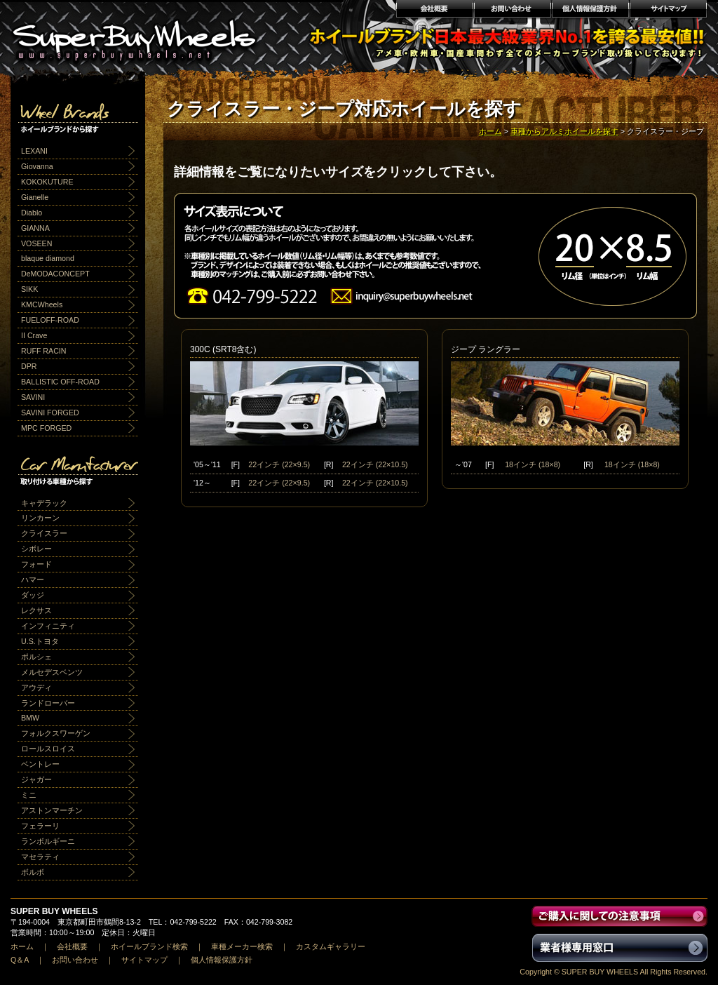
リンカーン (40, 518)
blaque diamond (47, 258)
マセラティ (40, 856)
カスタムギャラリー (330, 946)
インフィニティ (48, 626)
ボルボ (32, 872)
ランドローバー (48, 703)
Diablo (31, 212)
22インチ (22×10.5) (375, 464)
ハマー (32, 579)
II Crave (34, 335)
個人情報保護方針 (590, 10)
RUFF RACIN (44, 351)
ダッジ (32, 595)
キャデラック (44, 503)
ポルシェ (36, 656)
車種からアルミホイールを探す (564, 131)
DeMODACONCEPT (55, 273)
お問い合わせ (512, 10)
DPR (29, 366)
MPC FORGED (46, 428)
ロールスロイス (48, 748)
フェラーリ (40, 826)
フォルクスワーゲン (55, 733)
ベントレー (40, 764)
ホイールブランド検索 (149, 946)
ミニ (28, 795)
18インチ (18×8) (532, 464)
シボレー (36, 548)
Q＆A (20, 960)
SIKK (29, 289)
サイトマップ (668, 10)
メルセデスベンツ (52, 672)
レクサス (36, 610)
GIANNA (35, 228)
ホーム (490, 131)
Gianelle (34, 197)
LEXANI (34, 151)
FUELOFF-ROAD (50, 320)
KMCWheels (41, 304)
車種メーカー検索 (242, 946)
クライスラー (44, 533)
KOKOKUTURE (47, 181)
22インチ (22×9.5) (279, 464)
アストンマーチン (52, 810)
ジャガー (36, 779)
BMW (30, 717)
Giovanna (37, 166)
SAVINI (33, 397)
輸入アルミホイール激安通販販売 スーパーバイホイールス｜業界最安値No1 (143, 35)
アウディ (36, 687)
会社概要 (434, 10)
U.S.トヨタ (40, 641)
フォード (36, 564)
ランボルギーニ (48, 841)
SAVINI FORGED (50, 412)
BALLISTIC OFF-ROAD (60, 381)
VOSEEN (36, 243)
